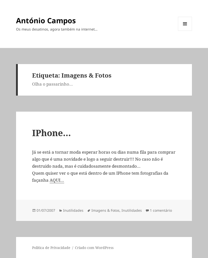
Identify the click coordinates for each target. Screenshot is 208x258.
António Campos (46, 20)
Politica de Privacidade (51, 247)
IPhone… (51, 133)
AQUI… (57, 180)
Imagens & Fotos (105, 210)
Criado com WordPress (94, 247)
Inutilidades (73, 210)
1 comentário (161, 210)
